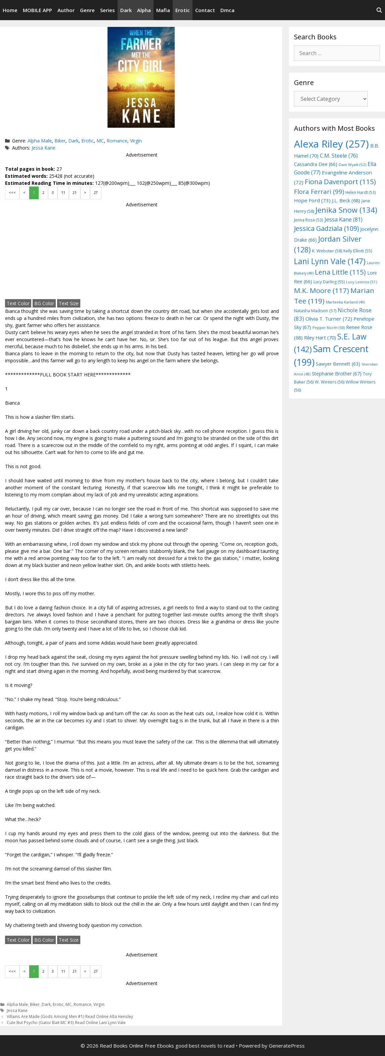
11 (63, 192)
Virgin (136, 140)
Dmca (227, 10)
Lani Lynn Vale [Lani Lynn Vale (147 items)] (330, 261)
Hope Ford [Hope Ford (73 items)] (312, 200)
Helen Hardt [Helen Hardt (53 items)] (360, 192)
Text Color (18, 303)
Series (107, 10)
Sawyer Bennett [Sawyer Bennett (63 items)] (338, 364)
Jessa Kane (43, 148)
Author (66, 10)
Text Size (69, 303)
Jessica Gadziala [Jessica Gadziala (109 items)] (326, 228)
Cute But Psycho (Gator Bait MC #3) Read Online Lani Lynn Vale (66, 1022)
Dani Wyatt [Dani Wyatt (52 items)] (352, 164)
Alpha (144, 10)
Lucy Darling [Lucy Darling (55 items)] (329, 282)
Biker (60, 140)
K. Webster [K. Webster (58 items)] (327, 251)
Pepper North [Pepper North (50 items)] (328, 327)
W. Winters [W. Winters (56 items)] (329, 382)
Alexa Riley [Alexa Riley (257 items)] (331, 144)
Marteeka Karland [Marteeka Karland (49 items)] (345, 301)
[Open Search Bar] (379, 10)
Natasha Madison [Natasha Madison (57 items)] (315, 311)
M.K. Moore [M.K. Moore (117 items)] (321, 290)
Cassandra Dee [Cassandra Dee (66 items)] (315, 164)
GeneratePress (287, 1045)
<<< (12, 192)
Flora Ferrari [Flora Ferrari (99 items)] (319, 191)
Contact (205, 10)
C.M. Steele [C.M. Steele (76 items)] (339, 155)
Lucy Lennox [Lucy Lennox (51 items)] (361, 281)
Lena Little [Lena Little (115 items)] (340, 272)
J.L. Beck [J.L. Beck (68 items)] (346, 200)
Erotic (182, 10)
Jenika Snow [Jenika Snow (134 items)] (346, 210)
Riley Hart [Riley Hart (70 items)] (320, 337)
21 (75, 192)
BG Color (44, 303)
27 (96, 192)
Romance (116, 140)
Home (10, 10)
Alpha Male (40, 140)
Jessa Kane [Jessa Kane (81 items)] (343, 219)
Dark (126, 10)
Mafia (163, 10)
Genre (87, 10)
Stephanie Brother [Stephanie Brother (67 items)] (336, 373)
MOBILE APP (37, 10)
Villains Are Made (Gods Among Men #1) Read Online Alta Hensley (70, 1016)
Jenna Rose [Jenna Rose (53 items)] (308, 219)
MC (100, 140)
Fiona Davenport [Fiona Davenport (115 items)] (340, 181)
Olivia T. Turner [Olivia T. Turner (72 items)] (328, 318)
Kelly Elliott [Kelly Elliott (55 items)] (357, 251)
